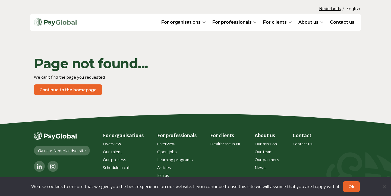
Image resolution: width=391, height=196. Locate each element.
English (353, 8)
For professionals (232, 22)
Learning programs (175, 159)
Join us (163, 175)
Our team (264, 151)
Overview (112, 143)
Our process (114, 159)
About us (308, 22)
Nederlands (330, 8)
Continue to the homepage (68, 89)
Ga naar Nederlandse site (62, 150)
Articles (164, 167)
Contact (302, 135)
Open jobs (167, 151)
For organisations (181, 22)
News (260, 167)
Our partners (267, 159)
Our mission (266, 143)
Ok (351, 186)
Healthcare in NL (225, 143)
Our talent (112, 151)
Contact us (342, 22)
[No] (384, 186)
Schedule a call (116, 167)
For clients (275, 22)
